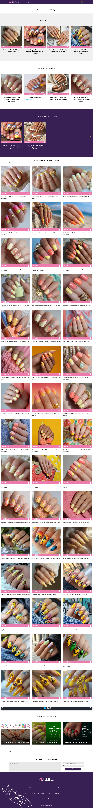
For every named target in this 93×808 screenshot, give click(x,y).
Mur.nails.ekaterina (29, 99)
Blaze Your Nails (35, 2)
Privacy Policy (41, 793)
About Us (49, 793)
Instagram (38, 798)
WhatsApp (44, 798)
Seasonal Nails (16, 162)
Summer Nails (21, 162)
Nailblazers (67, 2)
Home (22, 2)
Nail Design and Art (9, 162)
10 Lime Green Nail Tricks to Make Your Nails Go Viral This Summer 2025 (46, 742)
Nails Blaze (3, 162)
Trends (60, 2)
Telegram (50, 798)
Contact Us (57, 793)
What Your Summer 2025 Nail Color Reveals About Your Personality (15, 742)
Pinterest (55, 798)
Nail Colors (43, 2)
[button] (2, 41)
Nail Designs (27, 2)
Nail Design (32, 793)
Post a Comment (73, 768)
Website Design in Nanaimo (46, 805)
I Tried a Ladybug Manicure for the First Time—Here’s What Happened (77, 742)
